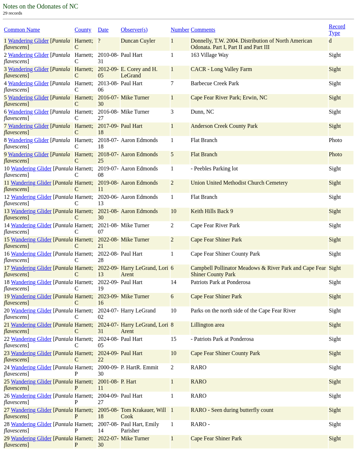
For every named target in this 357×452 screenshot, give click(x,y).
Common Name (22, 30)
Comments (203, 30)
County (82, 30)
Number (180, 30)
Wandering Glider (28, 41)
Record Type (337, 29)
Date (103, 30)
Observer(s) (134, 30)
